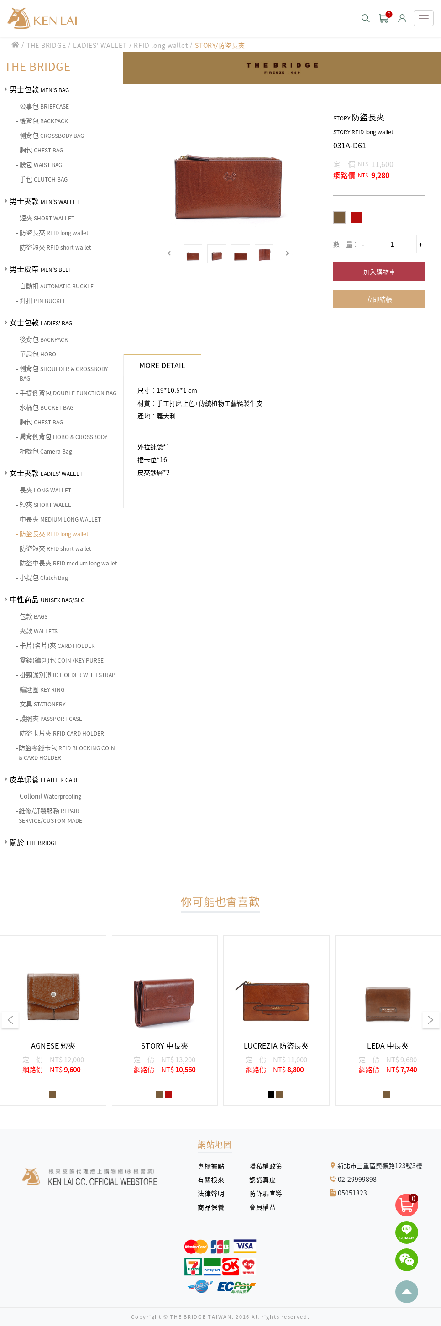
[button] (169, 253)
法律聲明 (214, 1193)
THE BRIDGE (46, 45)
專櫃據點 (211, 1165)
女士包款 (41, 322)
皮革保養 (44, 778)
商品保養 (214, 1206)
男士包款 (39, 89)
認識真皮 (266, 1179)
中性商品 (47, 599)
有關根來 (214, 1179)
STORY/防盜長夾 (220, 45)
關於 (34, 841)
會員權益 (266, 1206)
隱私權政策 (262, 1165)
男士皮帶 (40, 268)
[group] (53, 1020)
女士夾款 (46, 472)
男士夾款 (44, 200)
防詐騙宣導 (266, 1193)
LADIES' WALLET (100, 45)
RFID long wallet (161, 45)
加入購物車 (379, 271)
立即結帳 (379, 298)
